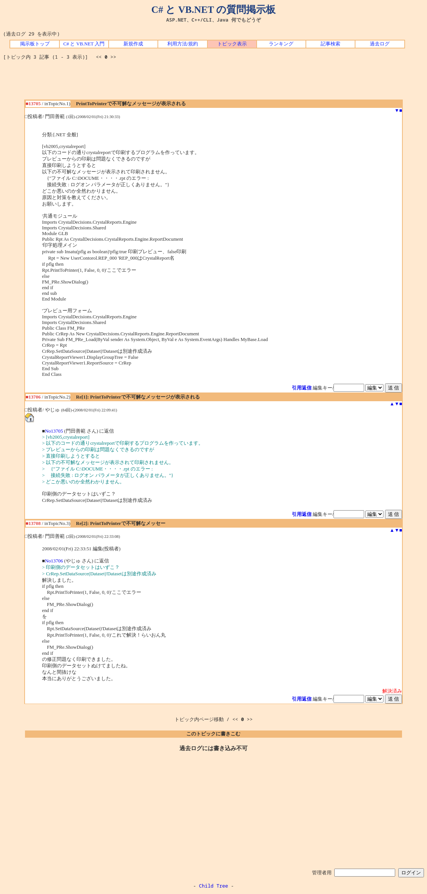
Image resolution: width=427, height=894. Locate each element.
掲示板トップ (35, 44)
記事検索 (330, 44)
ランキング (281, 44)
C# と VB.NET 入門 (83, 44)
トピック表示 (232, 44)
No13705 (54, 431)
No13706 (54, 561)
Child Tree (213, 885)
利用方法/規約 (182, 44)
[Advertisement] (213, 82)
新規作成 (133, 44)
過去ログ (380, 44)
